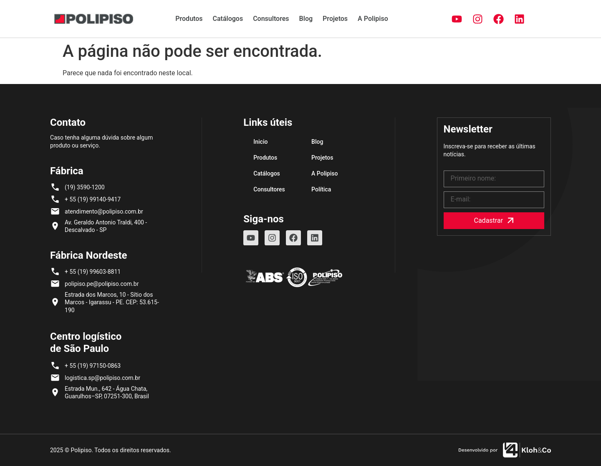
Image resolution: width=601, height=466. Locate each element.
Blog (306, 19)
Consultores (271, 19)
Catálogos (228, 19)
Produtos (188, 19)
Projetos (335, 19)
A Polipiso (373, 19)
